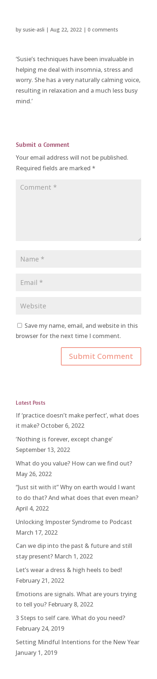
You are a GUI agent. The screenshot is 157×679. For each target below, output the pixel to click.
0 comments (103, 29)
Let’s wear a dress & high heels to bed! (69, 570)
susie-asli (33, 29)
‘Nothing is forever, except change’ (64, 439)
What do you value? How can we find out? (74, 463)
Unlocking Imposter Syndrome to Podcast (74, 522)
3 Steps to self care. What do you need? (70, 618)
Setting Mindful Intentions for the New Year (77, 642)
